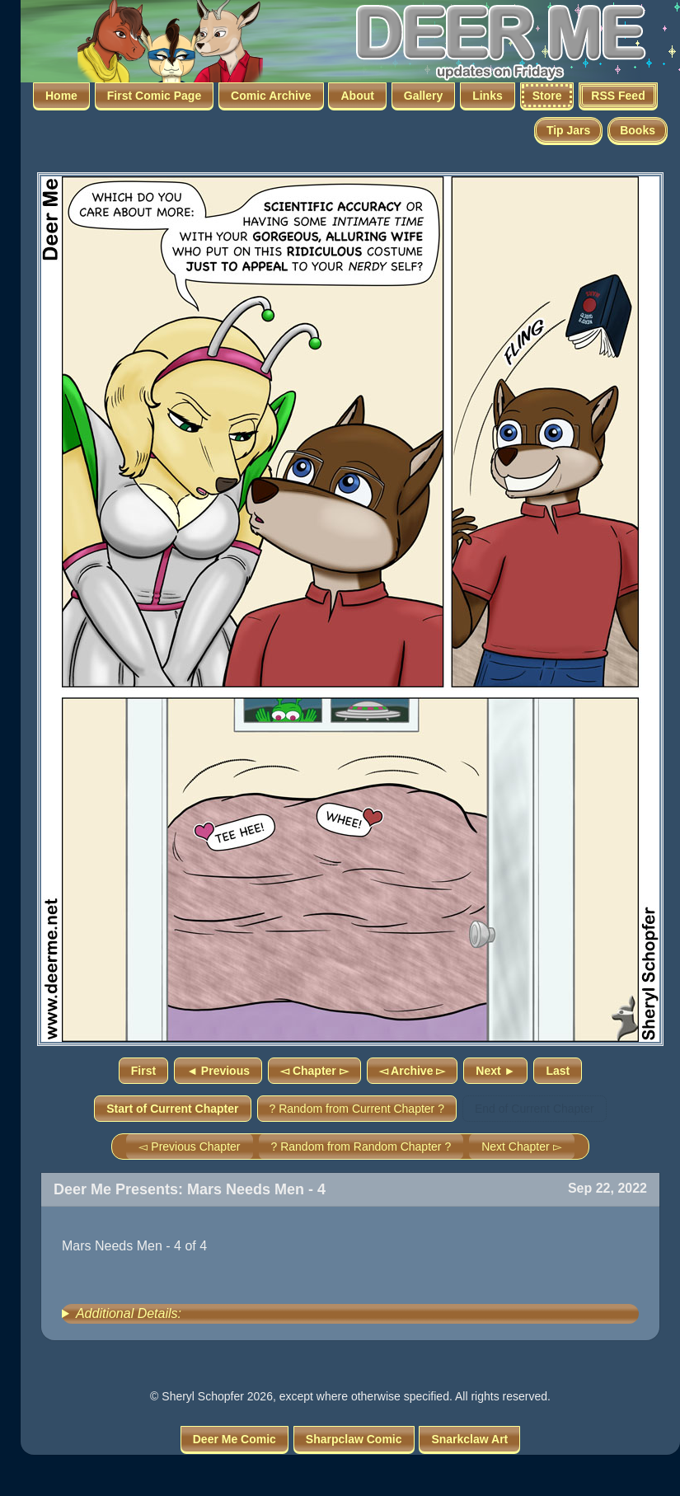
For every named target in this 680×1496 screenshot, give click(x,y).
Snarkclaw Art (469, 1439)
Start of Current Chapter (172, 1108)
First (143, 1070)
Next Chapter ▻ (521, 1146)
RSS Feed (618, 95)
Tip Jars (568, 130)
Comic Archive (271, 95)
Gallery (423, 95)
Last (558, 1070)
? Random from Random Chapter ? (361, 1146)
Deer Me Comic (234, 1439)
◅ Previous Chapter (189, 1146)
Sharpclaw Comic (354, 1439)
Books (637, 130)
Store (547, 95)
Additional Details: (128, 1313)
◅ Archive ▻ (412, 1070)
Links (487, 95)
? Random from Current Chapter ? (357, 1108)
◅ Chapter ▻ (314, 1070)
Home (61, 95)
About (356, 95)
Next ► (495, 1070)
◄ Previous (218, 1070)
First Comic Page (154, 95)
